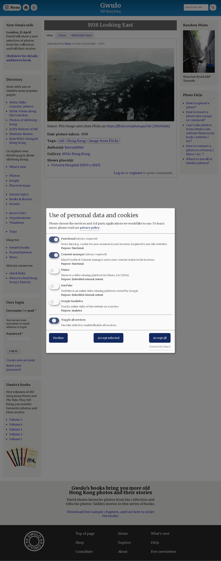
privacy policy (89, 227)
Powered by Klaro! (159, 346)
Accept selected (108, 338)
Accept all (160, 338)
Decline (58, 338)
